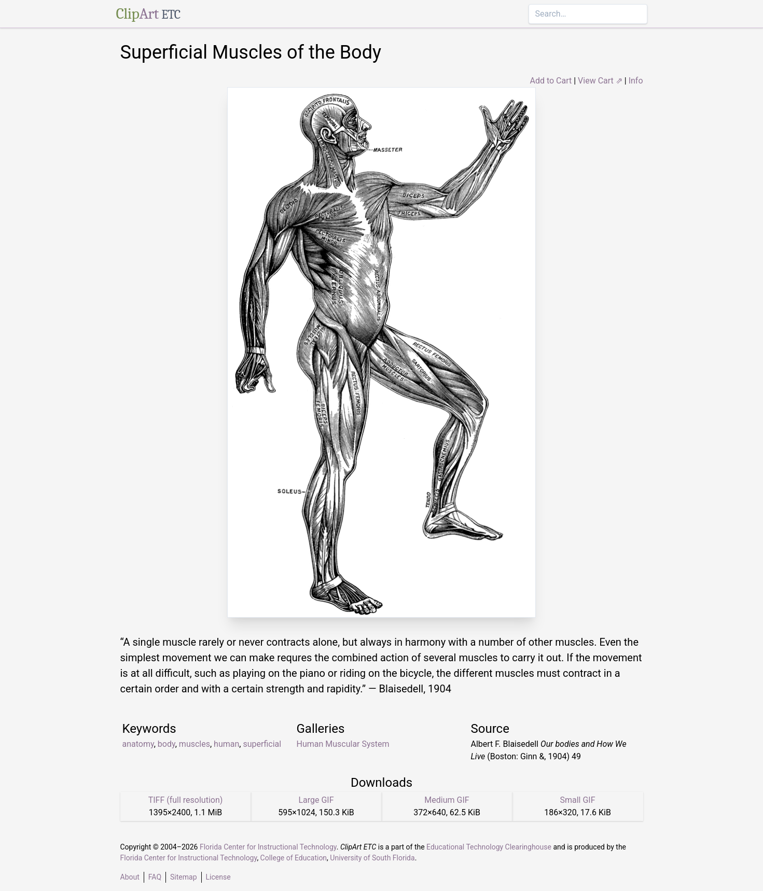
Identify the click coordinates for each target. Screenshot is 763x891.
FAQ (154, 877)
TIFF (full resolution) (185, 800)
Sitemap (183, 877)
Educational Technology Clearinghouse (488, 847)
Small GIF (577, 800)
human (226, 744)
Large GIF (316, 800)
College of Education (293, 858)
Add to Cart (551, 81)
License (218, 877)
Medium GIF (446, 800)
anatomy (138, 744)
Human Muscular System (343, 744)
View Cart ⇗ (600, 81)
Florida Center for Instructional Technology (268, 847)
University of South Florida (372, 858)
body (166, 744)
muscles (194, 744)
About (130, 877)
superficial (262, 744)
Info (636, 81)
